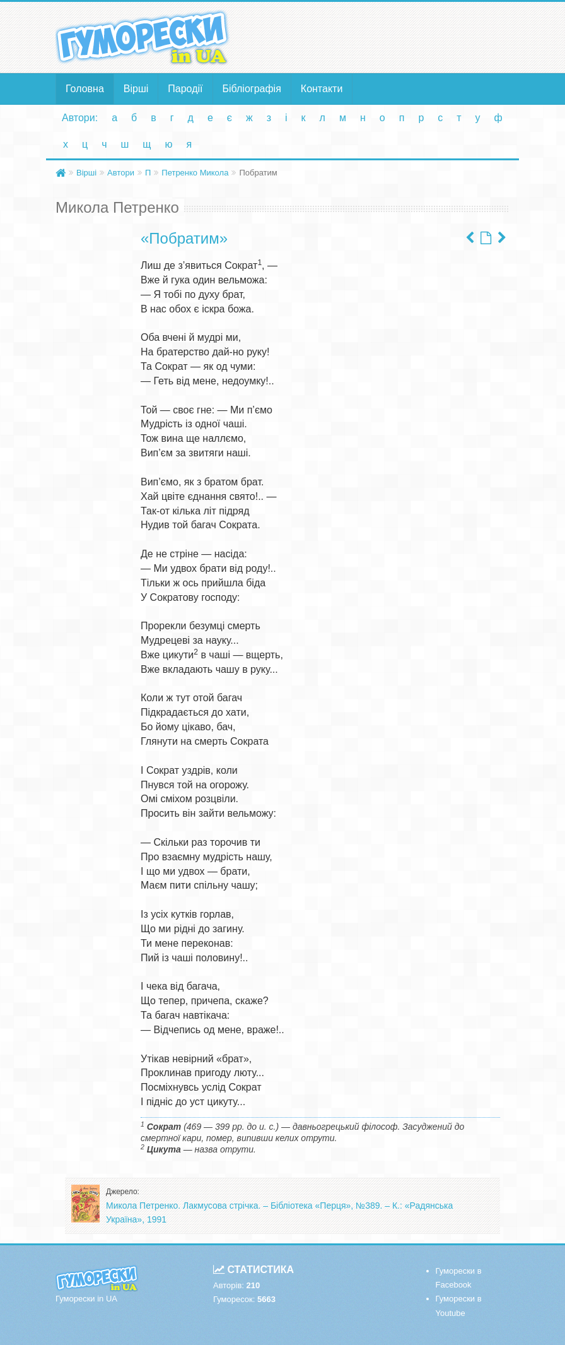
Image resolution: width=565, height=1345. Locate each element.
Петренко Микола (194, 172)
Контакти (322, 88)
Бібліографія (252, 88)
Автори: (80, 117)
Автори (120, 172)
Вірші (136, 88)
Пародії (185, 88)
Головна (85, 88)
